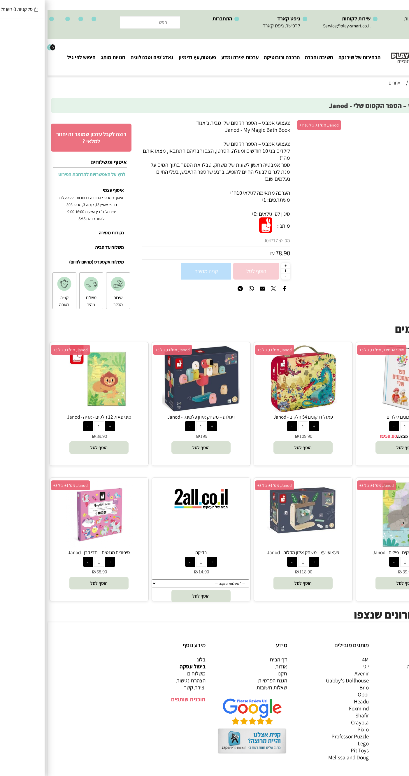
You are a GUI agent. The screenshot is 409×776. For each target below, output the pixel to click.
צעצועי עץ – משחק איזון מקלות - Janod (256, 552)
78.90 (235, 253)
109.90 (258, 436)
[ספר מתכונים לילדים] (357, 410)
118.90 (258, 571)
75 (378, 436)
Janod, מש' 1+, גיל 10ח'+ (271, 125)
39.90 (54, 436)
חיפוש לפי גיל (34, 57)
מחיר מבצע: (359, 436)
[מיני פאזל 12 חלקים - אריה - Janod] (51, 410)
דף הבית (231, 659)
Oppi (315, 694)
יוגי (318, 666)
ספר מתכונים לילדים (357, 417)
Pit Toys (312, 750)
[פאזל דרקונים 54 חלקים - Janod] (255, 410)
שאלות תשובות (224, 687)
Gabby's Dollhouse (299, 680)
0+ (206, 213)
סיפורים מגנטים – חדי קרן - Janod (51, 552)
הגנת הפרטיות (225, 680)
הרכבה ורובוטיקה (234, 57)
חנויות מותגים (389, 701)
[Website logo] (373, 52)
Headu (313, 701)
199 (156, 436)
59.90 (344, 436)
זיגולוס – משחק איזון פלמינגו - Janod (153, 417)
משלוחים (149, 673)
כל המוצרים (391, 659)
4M (318, 659)
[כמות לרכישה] (238, 270)
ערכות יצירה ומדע (192, 57)
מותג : (236, 225)
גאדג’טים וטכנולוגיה (382, 694)
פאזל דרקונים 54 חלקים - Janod (255, 417)
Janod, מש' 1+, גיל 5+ (227, 349)
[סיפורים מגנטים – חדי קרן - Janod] (51, 545)
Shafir (314, 715)
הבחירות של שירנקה (312, 57)
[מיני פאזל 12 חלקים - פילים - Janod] (357, 545)
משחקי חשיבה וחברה (381, 666)
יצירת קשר (147, 687)
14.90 (156, 571)
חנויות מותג (65, 57)
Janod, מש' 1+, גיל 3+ (125, 349)
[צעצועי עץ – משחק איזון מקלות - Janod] (255, 536)
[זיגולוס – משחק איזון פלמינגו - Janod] (153, 410)
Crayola (312, 722)
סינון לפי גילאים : (226, 213)
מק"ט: (237, 240)
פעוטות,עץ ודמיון (386, 687)
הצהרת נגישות (143, 680)
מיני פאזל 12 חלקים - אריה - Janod (52, 417)
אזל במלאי (393, 122)
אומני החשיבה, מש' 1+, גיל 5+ (334, 349)
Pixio (315, 729)
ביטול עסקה (145, 666)
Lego (315, 743)
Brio (316, 687)
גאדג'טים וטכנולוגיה (104, 57)
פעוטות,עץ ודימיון (149, 57)
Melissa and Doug (301, 757)
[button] (357, 447)
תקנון (234, 673)
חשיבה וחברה (271, 57)
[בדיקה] (153, 513)
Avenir (314, 673)
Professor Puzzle (302, 736)
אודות (234, 666)
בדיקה (153, 552)
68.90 (54, 571)
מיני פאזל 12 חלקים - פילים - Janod (357, 552)
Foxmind (311, 708)
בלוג (153, 659)
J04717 (223, 240)
